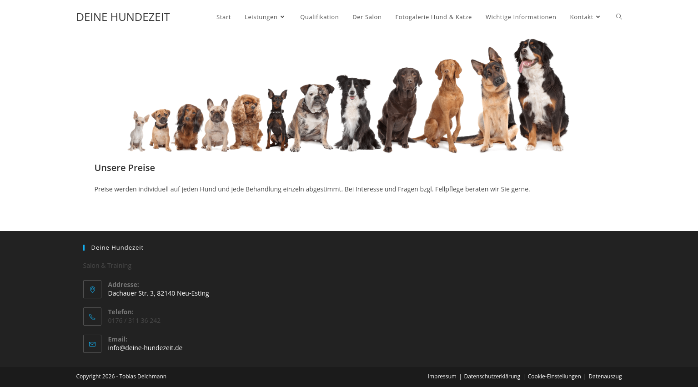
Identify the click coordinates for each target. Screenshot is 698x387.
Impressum (442, 376)
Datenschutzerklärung (492, 376)
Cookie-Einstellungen (554, 376)
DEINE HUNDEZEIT (123, 16)
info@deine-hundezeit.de (145, 347)
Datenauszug (605, 376)
